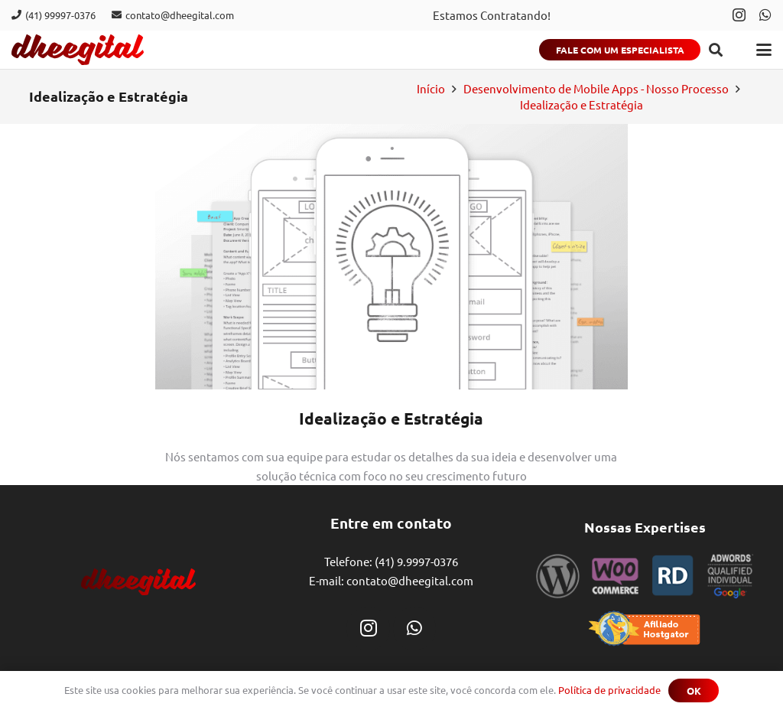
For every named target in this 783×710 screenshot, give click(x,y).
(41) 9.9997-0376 (416, 561)
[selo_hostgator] (644, 628)
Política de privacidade (609, 689)
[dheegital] (77, 49)
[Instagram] (739, 15)
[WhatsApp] (765, 14)
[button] (715, 50)
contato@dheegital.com (409, 580)
